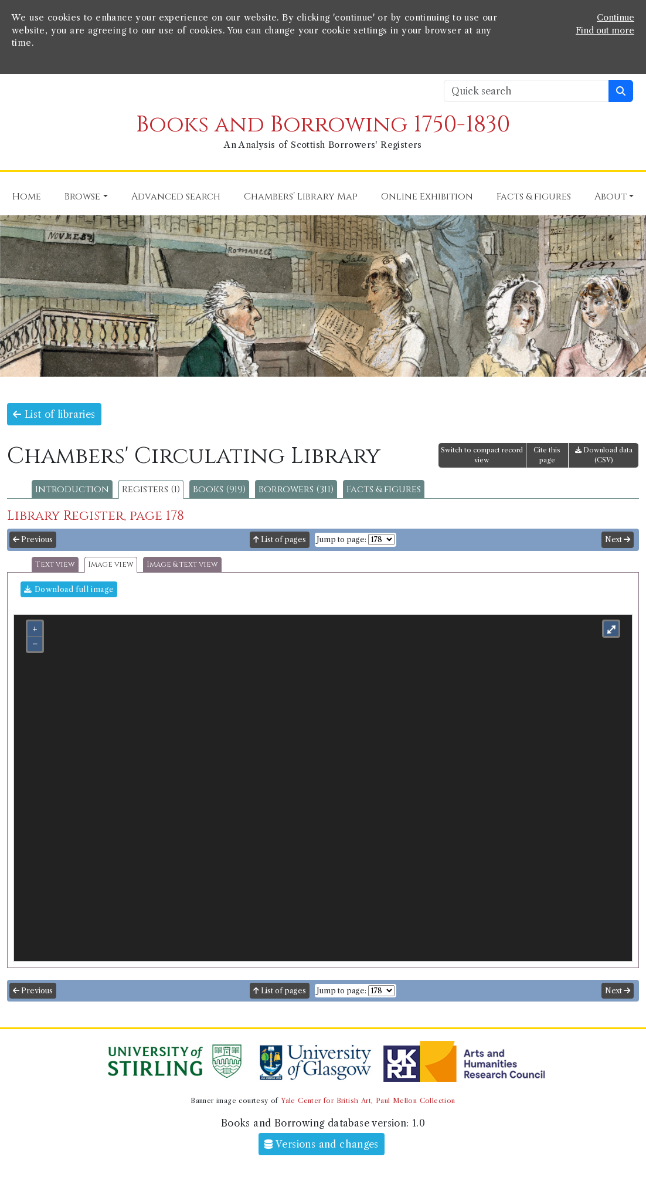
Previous (33, 539)
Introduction (72, 489)
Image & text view (182, 565)
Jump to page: (341, 539)
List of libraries (54, 414)
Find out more (605, 30)
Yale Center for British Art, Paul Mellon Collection (368, 1101)
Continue (615, 17)
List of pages (279, 539)
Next (617, 539)
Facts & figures (383, 489)
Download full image (69, 589)
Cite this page (546, 455)
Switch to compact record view (482, 455)
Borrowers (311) (296, 489)
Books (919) (219, 489)
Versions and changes (321, 1144)
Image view (111, 565)
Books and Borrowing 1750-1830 (323, 125)
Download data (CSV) (604, 455)
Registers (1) (151, 489)
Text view (55, 565)
